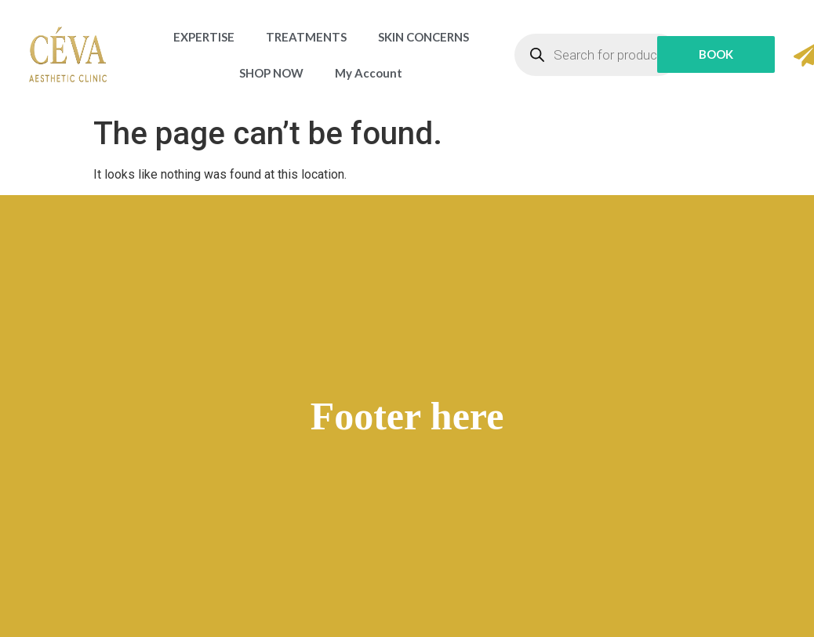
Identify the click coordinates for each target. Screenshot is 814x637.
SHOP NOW (271, 73)
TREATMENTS (306, 37)
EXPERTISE (203, 37)
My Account (368, 73)
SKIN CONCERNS (423, 37)
